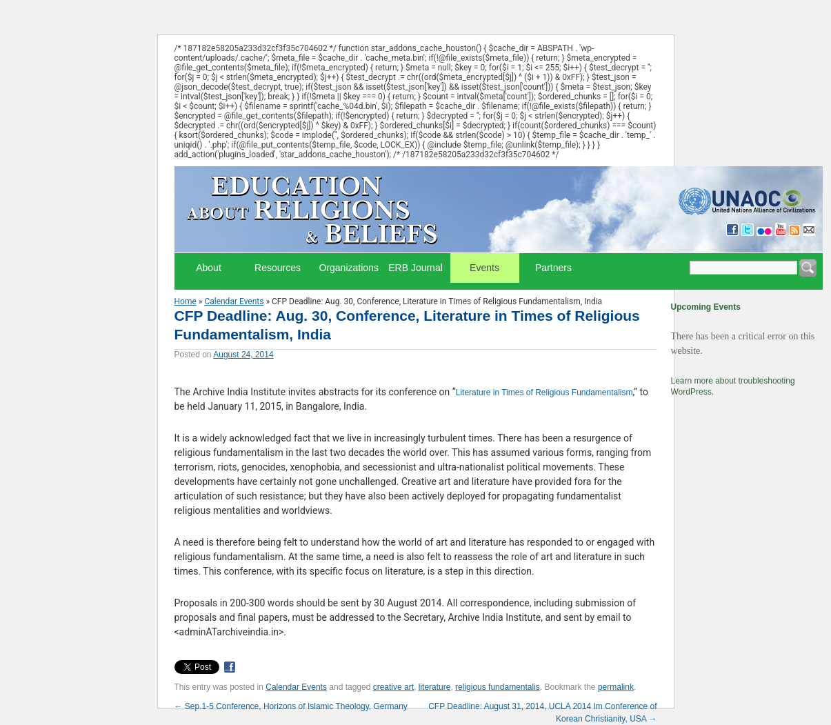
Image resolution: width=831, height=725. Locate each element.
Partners (553, 267)
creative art (393, 687)
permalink (616, 687)
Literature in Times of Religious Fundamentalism (544, 392)
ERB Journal (415, 267)
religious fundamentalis (497, 687)
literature (435, 687)
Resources (277, 267)
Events (484, 267)
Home (185, 301)
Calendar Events (233, 301)
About (208, 267)
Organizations (349, 267)
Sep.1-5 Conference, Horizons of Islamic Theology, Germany (291, 706)
